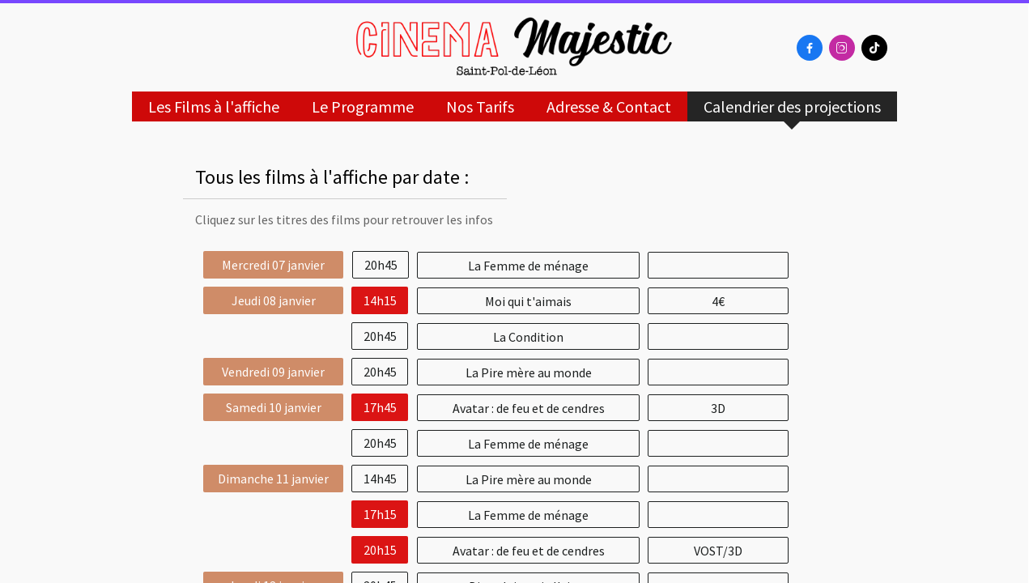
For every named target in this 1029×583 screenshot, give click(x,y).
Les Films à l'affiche (213, 106)
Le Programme (363, 106)
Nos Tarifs (480, 106)
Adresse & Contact (608, 106)
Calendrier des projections (792, 106)
